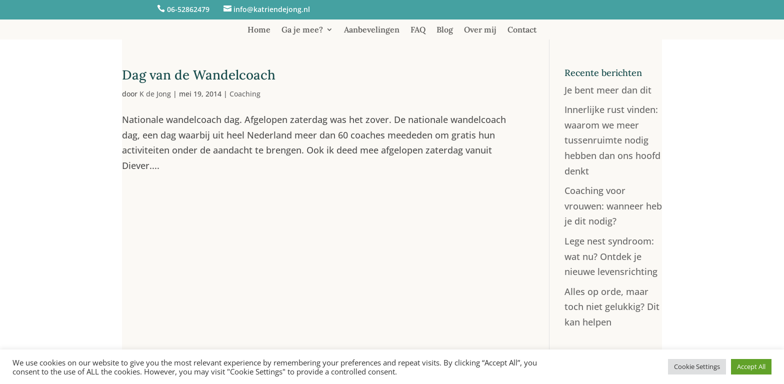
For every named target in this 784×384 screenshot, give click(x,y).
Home (259, 30)
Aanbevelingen (372, 30)
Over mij (480, 30)
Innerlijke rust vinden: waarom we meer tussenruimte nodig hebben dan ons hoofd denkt (612, 140)
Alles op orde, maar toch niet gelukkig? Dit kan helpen (612, 307)
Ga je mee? (302, 30)
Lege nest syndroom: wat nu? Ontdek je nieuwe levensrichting (611, 256)
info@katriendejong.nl (272, 9)
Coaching (245, 93)
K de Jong (155, 93)
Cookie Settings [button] (697, 366)
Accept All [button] (751, 366)
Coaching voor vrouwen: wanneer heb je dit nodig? (613, 205)
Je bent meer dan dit (608, 90)
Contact (522, 30)
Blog (444, 30)
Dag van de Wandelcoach (199, 74)
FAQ (418, 30)
